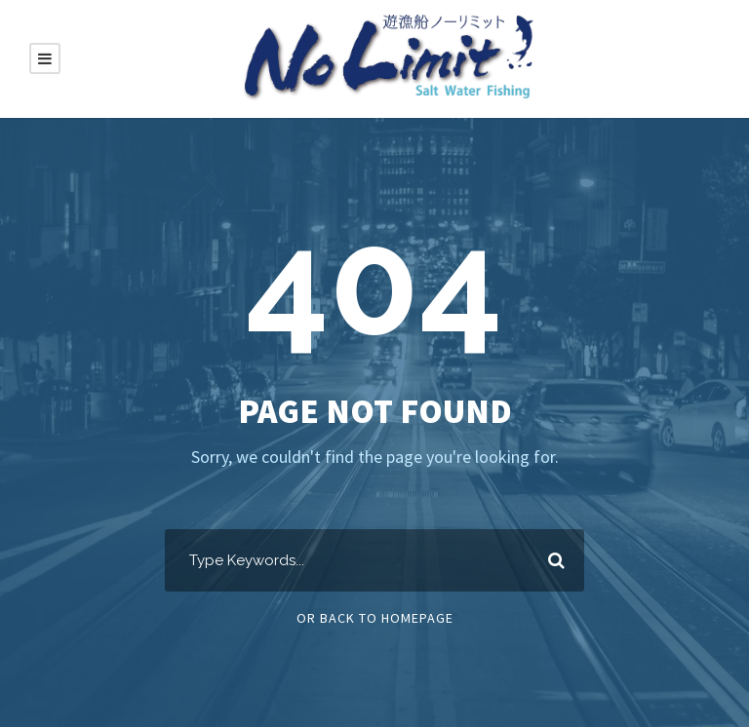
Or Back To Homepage (374, 618)
